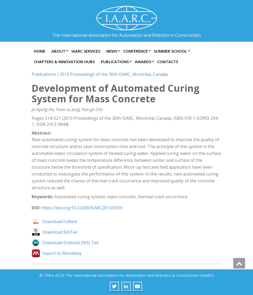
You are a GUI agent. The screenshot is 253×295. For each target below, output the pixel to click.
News (112, 51)
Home (39, 51)
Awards (144, 61)
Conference (136, 51)
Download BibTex (59, 232)
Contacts (167, 61)
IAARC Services (85, 51)
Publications (116, 61)
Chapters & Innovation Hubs (64, 61)
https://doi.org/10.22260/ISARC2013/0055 (82, 208)
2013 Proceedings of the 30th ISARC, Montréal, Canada (114, 74)
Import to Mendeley (62, 253)
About (59, 51)
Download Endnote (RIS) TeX (70, 243)
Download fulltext (59, 221)
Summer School (171, 51)
